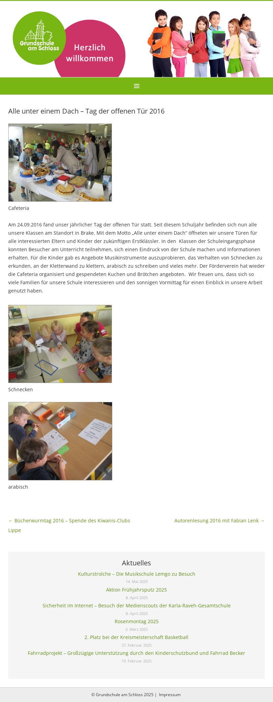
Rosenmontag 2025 (137, 621)
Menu (136, 86)
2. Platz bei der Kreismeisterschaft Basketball (136, 637)
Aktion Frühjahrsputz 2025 (136, 589)
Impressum (170, 695)
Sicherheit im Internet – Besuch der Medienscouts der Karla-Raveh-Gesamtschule (137, 605)
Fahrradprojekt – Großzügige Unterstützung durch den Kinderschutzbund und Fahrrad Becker (136, 653)
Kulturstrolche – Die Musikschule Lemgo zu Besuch (136, 574)
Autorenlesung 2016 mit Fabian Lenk (219, 520)
